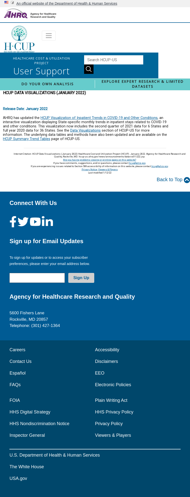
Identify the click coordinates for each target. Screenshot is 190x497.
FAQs (15, 384)
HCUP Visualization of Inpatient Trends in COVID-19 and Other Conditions (99, 118)
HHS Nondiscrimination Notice (39, 423)
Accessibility (107, 349)
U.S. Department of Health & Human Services (54, 455)
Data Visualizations (85, 130)
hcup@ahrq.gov (137, 163)
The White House (26, 466)
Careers (17, 349)
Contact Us (20, 361)
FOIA (14, 400)
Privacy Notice (89, 169)
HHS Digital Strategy (29, 411)
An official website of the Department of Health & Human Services (66, 3)
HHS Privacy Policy (114, 411)
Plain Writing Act (111, 400)
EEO (99, 373)
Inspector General (27, 435)
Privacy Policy (109, 423)
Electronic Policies (113, 384)
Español (17, 373)
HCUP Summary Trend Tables (26, 139)
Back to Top (173, 180)
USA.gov (18, 478)
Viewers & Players (108, 169)
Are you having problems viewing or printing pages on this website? (99, 159)
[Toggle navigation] (49, 36)
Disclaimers (106, 361)
